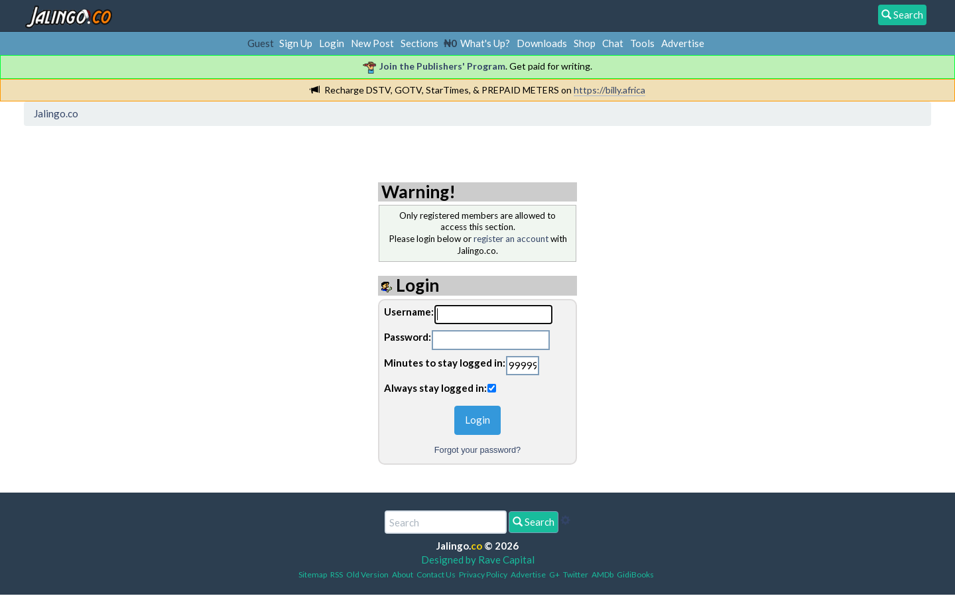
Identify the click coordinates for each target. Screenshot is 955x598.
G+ (554, 574)
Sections (419, 43)
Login (331, 43)
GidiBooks (635, 574)
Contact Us (436, 574)
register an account (511, 238)
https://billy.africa (609, 89)
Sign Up (295, 43)
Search (533, 522)
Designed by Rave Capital (478, 560)
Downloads (542, 43)
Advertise (682, 43)
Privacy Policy (483, 574)
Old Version (367, 574)
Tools (642, 43)
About (402, 574)
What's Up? (485, 43)
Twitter (575, 574)
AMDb (602, 574)
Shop (585, 43)
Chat (612, 43)
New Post (372, 43)
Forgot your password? (477, 450)
